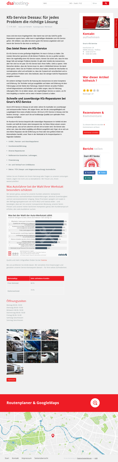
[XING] (88, 178)
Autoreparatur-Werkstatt (42, 27)
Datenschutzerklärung (116, 28)
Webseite (87, 61)
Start (7, 458)
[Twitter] (102, 172)
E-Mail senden (97, 61)
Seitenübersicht (41, 458)
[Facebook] (89, 172)
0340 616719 (90, 52)
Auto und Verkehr (25, 27)
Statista (44, 260)
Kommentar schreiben (91, 132)
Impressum (116, 42)
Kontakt (15, 458)
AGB (96, 458)
